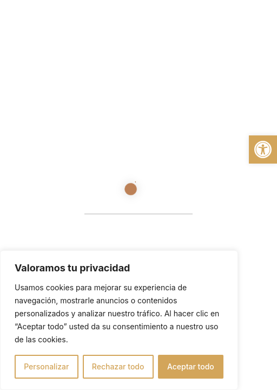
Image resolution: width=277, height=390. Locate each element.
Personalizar (46, 366)
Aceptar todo (190, 366)
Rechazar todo (118, 366)
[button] (263, 149)
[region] (119, 320)
